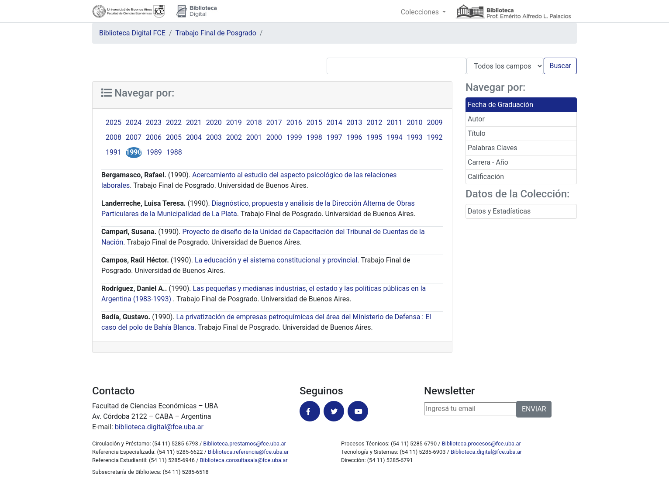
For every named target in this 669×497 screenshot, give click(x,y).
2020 (214, 122)
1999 (294, 137)
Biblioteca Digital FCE (132, 33)
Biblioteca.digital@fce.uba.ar (486, 452)
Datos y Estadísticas (499, 211)
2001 (254, 137)
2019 (234, 122)
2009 (435, 122)
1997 (334, 137)
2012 (375, 122)
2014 (334, 122)
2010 (415, 122)
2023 (154, 122)
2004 (194, 137)
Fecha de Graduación (500, 104)
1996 (354, 137)
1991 (113, 152)
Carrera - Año (488, 162)
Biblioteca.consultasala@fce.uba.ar (244, 460)
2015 (314, 122)
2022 (174, 122)
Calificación (486, 177)
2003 (214, 137)
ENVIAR (534, 409)
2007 (133, 137)
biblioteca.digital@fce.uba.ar (159, 427)
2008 (113, 137)
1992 (435, 137)
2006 (154, 137)
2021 (194, 122)
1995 (375, 137)
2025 (113, 122)
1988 (174, 152)
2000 (274, 137)
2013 (354, 122)
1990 (134, 152)
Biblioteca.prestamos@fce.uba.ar (244, 443)
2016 (294, 122)
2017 (274, 122)
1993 (415, 137)
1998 (314, 137)
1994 (395, 137)
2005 (174, 137)
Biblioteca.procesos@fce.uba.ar (481, 443)
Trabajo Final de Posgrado (216, 33)
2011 (395, 122)
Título (477, 133)
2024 (133, 122)
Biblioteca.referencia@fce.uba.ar (248, 452)
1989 (154, 152)
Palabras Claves (492, 148)
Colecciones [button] (421, 12)
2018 (254, 122)
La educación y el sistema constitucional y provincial (276, 260)
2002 (234, 137)
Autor (476, 119)
